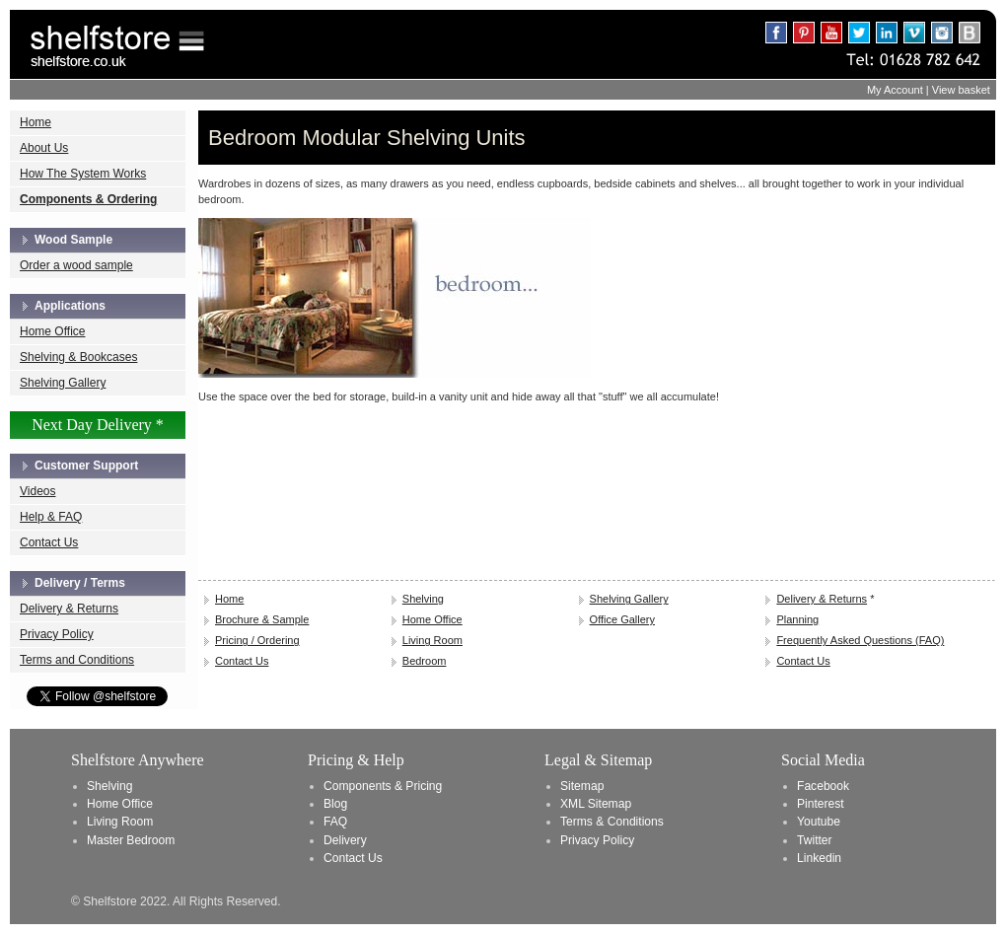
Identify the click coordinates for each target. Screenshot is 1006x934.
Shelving (423, 599)
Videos (37, 491)
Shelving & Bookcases (78, 357)
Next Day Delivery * (98, 424)
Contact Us (49, 542)
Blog (335, 804)
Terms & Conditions (612, 821)
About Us (44, 148)
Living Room (432, 640)
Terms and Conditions (77, 660)
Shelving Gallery (63, 383)
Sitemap (582, 786)
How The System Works (83, 173)
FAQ (335, 821)
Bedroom (424, 661)
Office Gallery (622, 619)
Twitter (814, 840)
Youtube (818, 821)
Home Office (52, 331)
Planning (797, 619)
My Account (895, 90)
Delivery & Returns (69, 608)
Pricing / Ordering (257, 640)
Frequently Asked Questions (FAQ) (860, 640)
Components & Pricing (382, 786)
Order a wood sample (76, 265)
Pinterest (820, 804)
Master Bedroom (131, 840)
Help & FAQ (51, 517)
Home (35, 122)
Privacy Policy (57, 634)
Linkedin (819, 858)
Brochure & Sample (262, 619)
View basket (961, 90)
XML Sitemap (595, 804)
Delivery (345, 840)
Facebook (823, 786)
